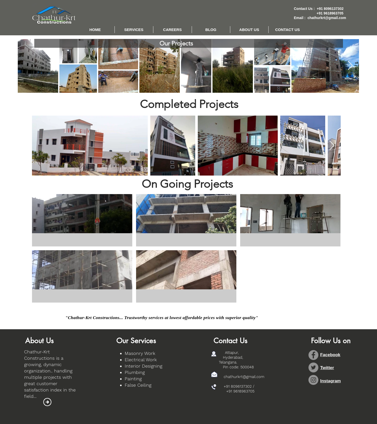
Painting (133, 378)
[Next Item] (350, 66)
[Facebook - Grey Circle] (313, 355)
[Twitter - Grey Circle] (313, 367)
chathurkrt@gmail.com (326, 18)
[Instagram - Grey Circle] (313, 380)
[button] (133, 29)
